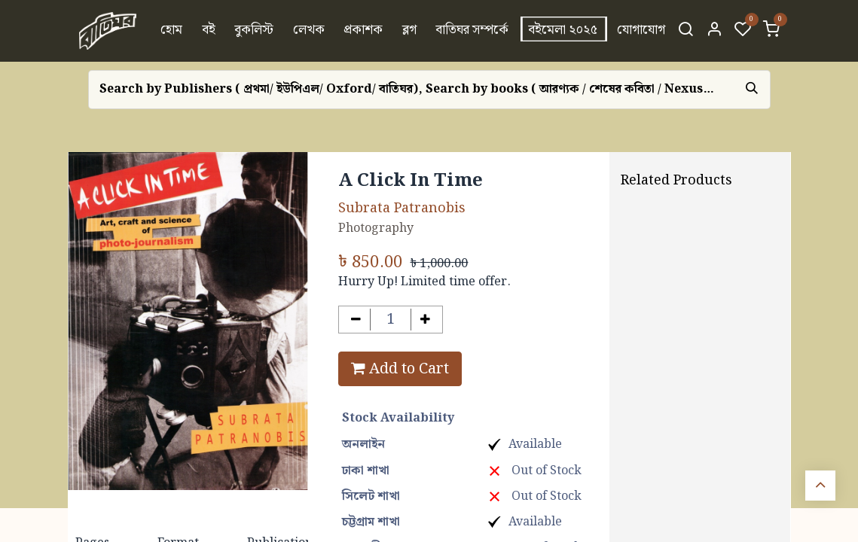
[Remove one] (356, 319)
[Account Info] (714, 30)
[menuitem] (171, 31)
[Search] (685, 30)
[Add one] (425, 319)
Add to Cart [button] (400, 369)
